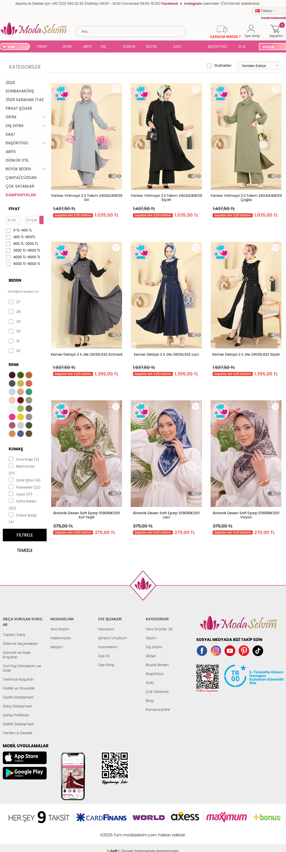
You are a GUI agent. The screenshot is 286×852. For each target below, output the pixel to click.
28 (15, 312)
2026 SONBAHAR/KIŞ (20, 87)
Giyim (151, 638)
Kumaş (16, 449)
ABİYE (87, 46)
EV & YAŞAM (244, 47)
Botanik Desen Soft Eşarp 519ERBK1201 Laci (166, 515)
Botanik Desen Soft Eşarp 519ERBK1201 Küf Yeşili (86, 515)
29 (15, 321)
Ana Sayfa (60, 629)
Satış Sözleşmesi (17, 706)
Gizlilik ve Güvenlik (18, 688)
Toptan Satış (14, 634)
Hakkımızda (61, 638)
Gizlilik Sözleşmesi (18, 724)
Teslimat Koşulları (18, 679)
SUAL (195, 47)
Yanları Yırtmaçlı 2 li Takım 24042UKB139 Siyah (166, 197)
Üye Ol (103, 656)
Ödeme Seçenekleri (20, 643)
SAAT (177, 46)
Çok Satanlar (157, 691)
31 (14, 341)
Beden (15, 280)
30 (15, 331)
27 (14, 302)
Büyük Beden (157, 664)
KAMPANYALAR (21, 195)
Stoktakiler (219, 65)
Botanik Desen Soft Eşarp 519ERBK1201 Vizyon (246, 515)
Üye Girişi (106, 664)
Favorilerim (108, 647)
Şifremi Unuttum (112, 638)
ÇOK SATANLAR (20, 186)
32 (14, 351)
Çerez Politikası (16, 715)
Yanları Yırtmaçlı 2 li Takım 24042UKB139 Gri (86, 197)
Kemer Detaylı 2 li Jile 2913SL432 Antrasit (87, 354)
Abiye (151, 656)
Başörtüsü (155, 673)
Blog (150, 700)
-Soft (112, 832)
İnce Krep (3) (24, 459)
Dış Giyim (154, 647)
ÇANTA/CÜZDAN (21, 177)
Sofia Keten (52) (22, 504)
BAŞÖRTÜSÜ (217, 46)
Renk (14, 364)
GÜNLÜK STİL (129, 47)
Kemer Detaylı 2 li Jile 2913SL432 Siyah (246, 354)
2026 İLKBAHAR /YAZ (25, 99)
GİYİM (67, 46)
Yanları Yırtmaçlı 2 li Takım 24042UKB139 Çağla (246, 197)
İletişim (57, 647)
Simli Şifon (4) (24, 480)
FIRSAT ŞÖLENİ (42, 47)
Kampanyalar (158, 709)
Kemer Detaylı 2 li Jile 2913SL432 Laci (166, 354)
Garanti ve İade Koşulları (16, 655)
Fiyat (14, 209)
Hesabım (106, 629)
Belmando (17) (22, 469)
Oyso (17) (20, 494)
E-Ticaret (125, 832)
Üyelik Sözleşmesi (18, 697)
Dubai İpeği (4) (23, 518)
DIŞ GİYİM (105, 47)
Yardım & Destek (17, 733)
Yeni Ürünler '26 (159, 629)
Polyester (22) (24, 487)
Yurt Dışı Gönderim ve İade (22, 668)
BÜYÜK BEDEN (151, 47)
